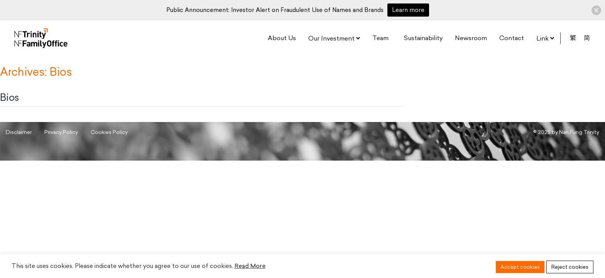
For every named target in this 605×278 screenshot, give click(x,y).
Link (542, 38)
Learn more (408, 10)
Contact (511, 38)
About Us (282, 38)
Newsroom (471, 38)
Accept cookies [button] (520, 267)
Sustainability (423, 38)
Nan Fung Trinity (579, 132)
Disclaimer (19, 132)
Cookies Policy (109, 132)
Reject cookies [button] (569, 267)
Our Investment (331, 38)
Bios (9, 97)
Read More (250, 266)
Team (380, 38)
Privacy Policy (61, 132)
